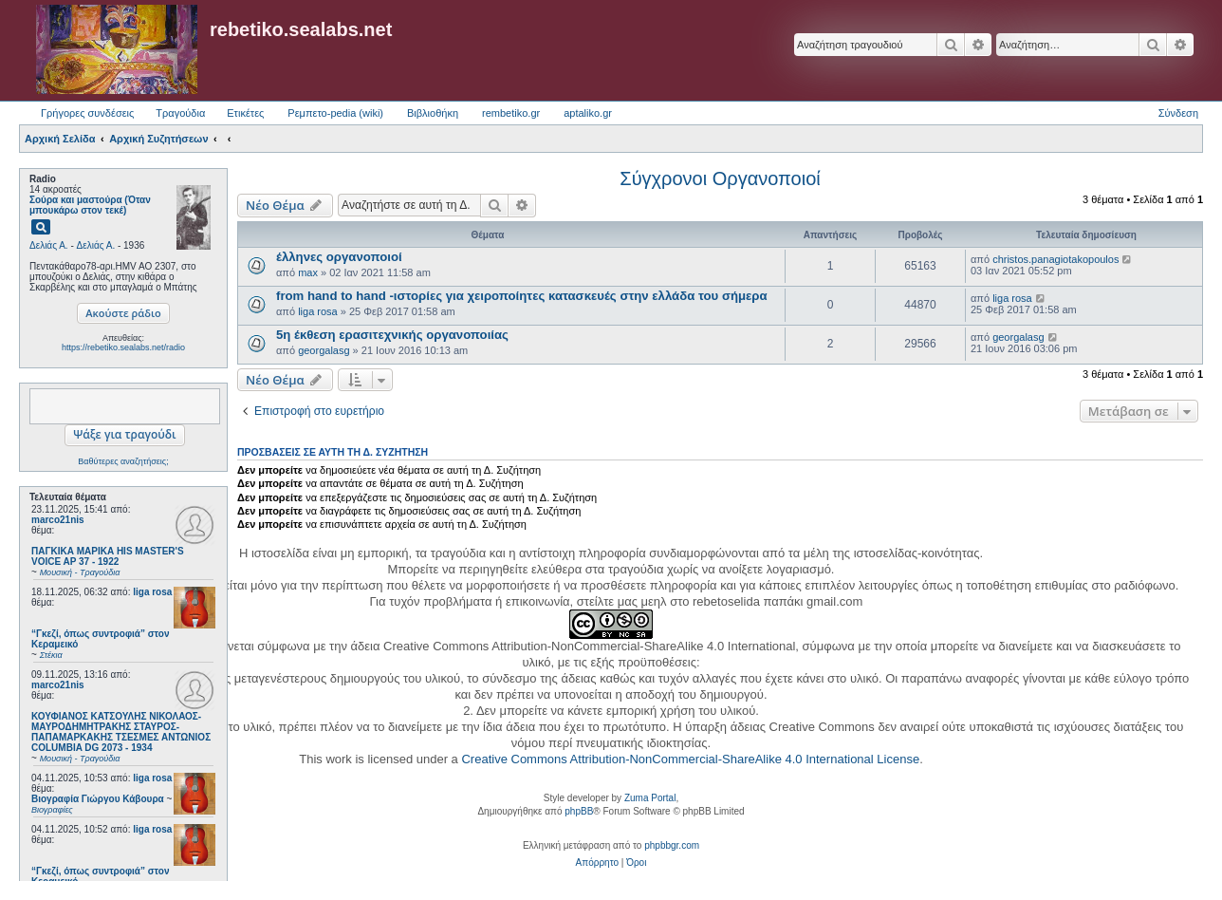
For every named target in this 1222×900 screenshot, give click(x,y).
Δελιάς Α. (48, 245)
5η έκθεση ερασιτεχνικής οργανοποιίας (392, 335)
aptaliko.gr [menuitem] (588, 113)
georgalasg (323, 350)
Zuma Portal (650, 798)
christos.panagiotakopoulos (1055, 259)
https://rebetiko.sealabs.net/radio (123, 347)
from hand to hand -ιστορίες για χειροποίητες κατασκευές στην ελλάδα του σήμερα (522, 296)
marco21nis (57, 520)
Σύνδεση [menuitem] (1178, 113)
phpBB (579, 811)
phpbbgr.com (671, 845)
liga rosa (152, 592)
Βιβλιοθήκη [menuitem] (432, 113)
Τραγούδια (180, 113)
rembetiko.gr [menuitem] (511, 113)
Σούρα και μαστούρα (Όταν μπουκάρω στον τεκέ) (90, 205)
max (308, 272)
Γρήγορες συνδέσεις (87, 113)
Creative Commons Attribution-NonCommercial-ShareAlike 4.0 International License (690, 759)
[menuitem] (597, 863)
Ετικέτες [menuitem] (245, 113)
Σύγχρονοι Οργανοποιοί (720, 178)
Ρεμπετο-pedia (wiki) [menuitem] (335, 113)
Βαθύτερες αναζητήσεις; (123, 461)
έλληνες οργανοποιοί (339, 257)
